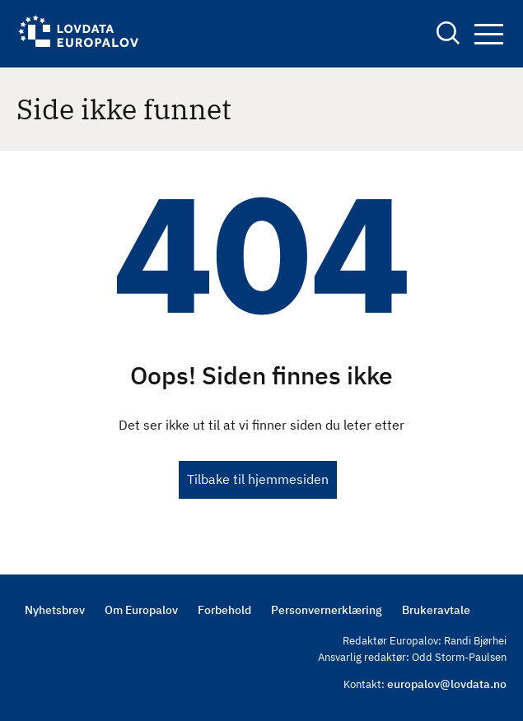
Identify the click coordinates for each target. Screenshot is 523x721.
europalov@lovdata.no (447, 684)
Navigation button (488, 34)
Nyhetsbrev (55, 609)
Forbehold (224, 609)
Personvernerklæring (326, 609)
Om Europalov (141, 609)
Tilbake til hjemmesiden (258, 479)
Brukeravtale (436, 609)
